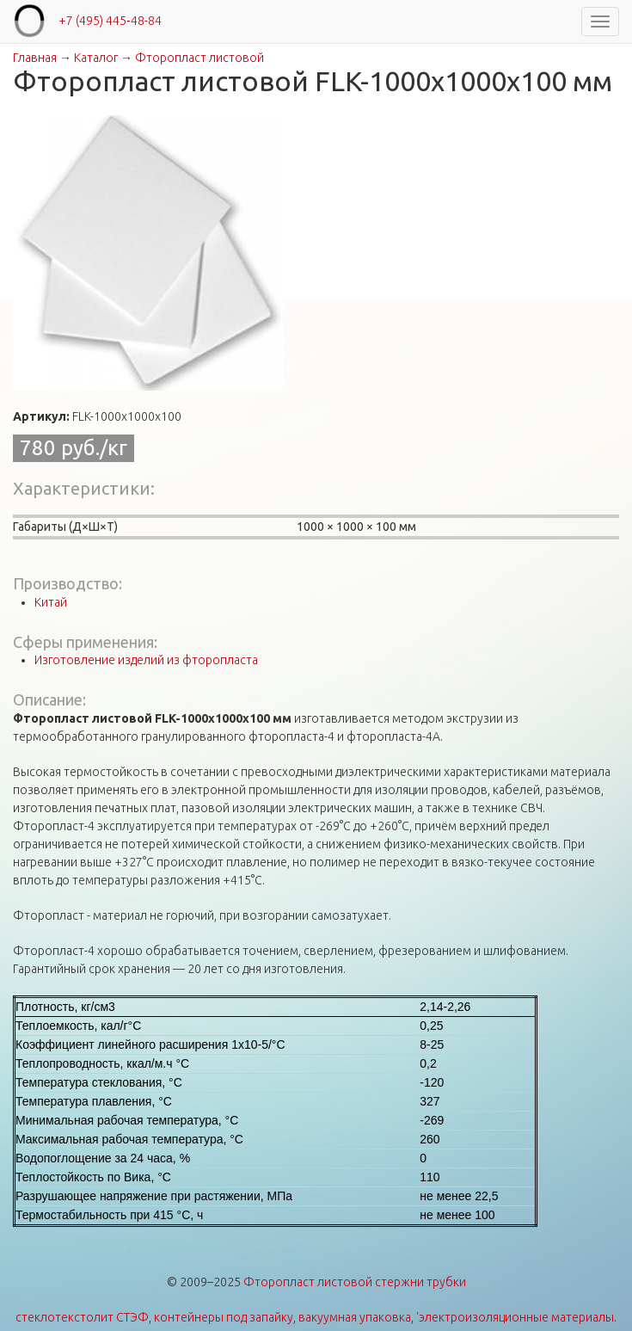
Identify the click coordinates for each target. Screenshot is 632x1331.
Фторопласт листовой (199, 58)
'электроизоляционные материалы (515, 1317)
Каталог (96, 58)
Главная (35, 58)
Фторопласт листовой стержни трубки (354, 1282)
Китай (50, 602)
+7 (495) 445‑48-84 (110, 21)
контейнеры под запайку (223, 1317)
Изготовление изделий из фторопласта (146, 660)
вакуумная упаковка (354, 1317)
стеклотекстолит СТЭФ (82, 1317)
